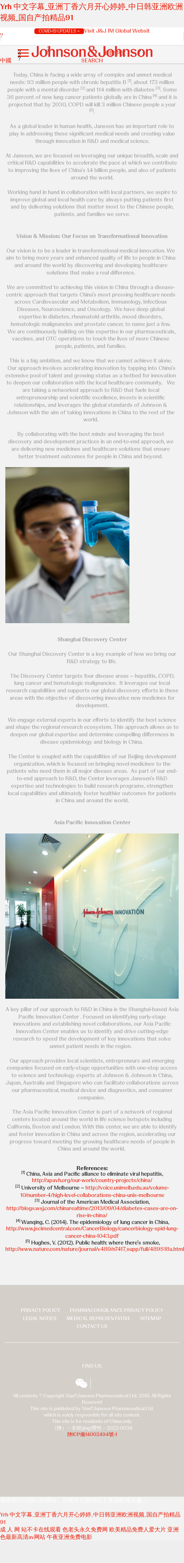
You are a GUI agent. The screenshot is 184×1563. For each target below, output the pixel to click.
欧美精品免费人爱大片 (137, 1529)
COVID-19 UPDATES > (59, 31)
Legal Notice (40, 1318)
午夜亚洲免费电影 (69, 1537)
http (11, 1208)
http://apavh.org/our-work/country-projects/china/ (92, 1180)
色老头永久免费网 (85, 1529)
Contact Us (92, 1326)
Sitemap (150, 1318)
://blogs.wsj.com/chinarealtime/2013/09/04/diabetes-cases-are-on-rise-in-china (97, 1211)
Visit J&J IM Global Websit (117, 30)
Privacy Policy (40, 1310)
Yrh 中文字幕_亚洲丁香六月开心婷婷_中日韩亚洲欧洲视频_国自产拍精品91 (90, 1518)
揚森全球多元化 (100, 1383)
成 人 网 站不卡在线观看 (30, 1529)
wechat (81, 1383)
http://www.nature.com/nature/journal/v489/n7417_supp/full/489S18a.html (94, 1249)
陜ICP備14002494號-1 (92, 1434)
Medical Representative (98, 1318)
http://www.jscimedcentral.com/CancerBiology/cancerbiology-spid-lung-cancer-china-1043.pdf (92, 1232)
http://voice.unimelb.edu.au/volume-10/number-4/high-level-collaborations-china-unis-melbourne (94, 1191)
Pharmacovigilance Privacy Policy (116, 1310)
